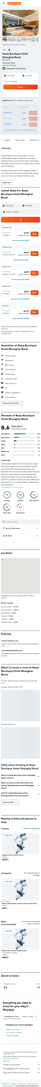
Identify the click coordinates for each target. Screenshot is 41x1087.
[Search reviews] (22, 521)
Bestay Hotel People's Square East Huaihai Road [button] (19, 903)
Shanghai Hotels (8, 1086)
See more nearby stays (32, 828)
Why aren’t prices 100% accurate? (21, 1072)
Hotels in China (32, 1084)
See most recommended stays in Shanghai (31, 922)
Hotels (14, 1084)
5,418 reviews (21, 68)
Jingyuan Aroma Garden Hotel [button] (12, 855)
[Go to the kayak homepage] (14, 3)
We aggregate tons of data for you (21, 1068)
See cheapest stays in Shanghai (32, 874)
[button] (3, 3)
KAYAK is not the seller (21, 1064)
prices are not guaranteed (10, 1058)
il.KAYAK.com (5, 1084)
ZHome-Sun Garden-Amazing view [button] (14, 951)
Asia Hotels (21, 1084)
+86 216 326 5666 (9, 65)
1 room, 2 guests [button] (10, 81)
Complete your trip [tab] (12, 1016)
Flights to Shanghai (12, 1029)
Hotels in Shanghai (12, 1036)
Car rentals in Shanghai (14, 1032)
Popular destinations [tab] (30, 1016)
